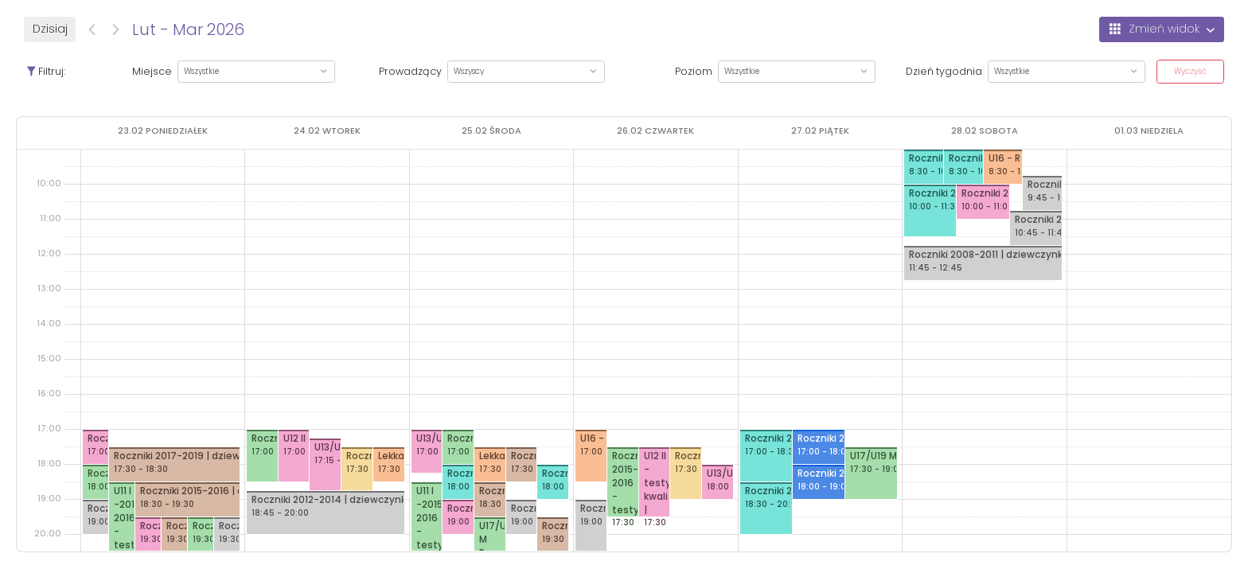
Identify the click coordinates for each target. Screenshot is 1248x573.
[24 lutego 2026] (327, 131)
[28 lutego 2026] (984, 131)
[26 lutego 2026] (655, 131)
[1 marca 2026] (1149, 131)
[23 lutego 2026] (163, 131)
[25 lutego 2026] (491, 131)
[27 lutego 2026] (820, 131)
